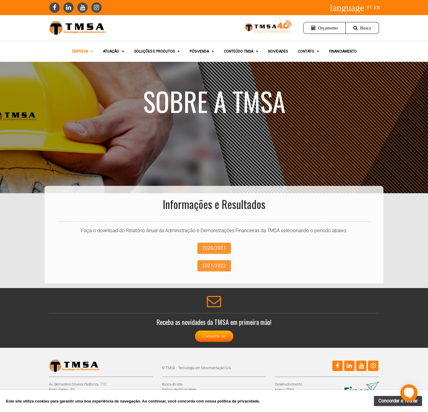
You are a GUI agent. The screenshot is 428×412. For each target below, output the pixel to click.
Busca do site (172, 384)
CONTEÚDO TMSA (241, 51)
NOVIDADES (278, 51)
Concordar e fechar (398, 401)
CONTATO (308, 51)
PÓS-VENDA (202, 51)
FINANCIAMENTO (343, 51)
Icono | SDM (284, 390)
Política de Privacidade (179, 390)
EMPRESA (82, 51)
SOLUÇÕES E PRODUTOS (157, 51)
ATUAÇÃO (113, 51)
